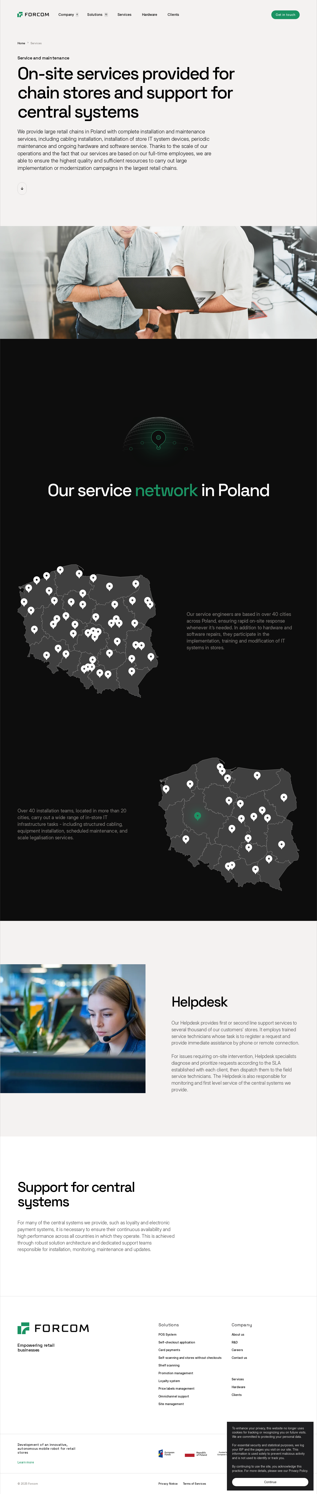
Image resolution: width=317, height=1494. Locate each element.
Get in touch (285, 14)
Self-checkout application (176, 1342)
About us (238, 1334)
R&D (235, 1342)
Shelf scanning (169, 1365)
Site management (171, 1404)
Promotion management (175, 1373)
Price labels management (176, 1388)
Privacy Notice (168, 1483)
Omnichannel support (173, 1396)
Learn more (26, 1462)
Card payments (169, 1350)
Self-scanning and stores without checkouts (190, 1358)
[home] (33, 14)
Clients (173, 14)
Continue (270, 1482)
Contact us (239, 1358)
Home (21, 43)
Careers (237, 1350)
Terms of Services (194, 1483)
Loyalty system (169, 1381)
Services (125, 14)
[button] (68, 15)
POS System (167, 1334)
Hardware (149, 14)
